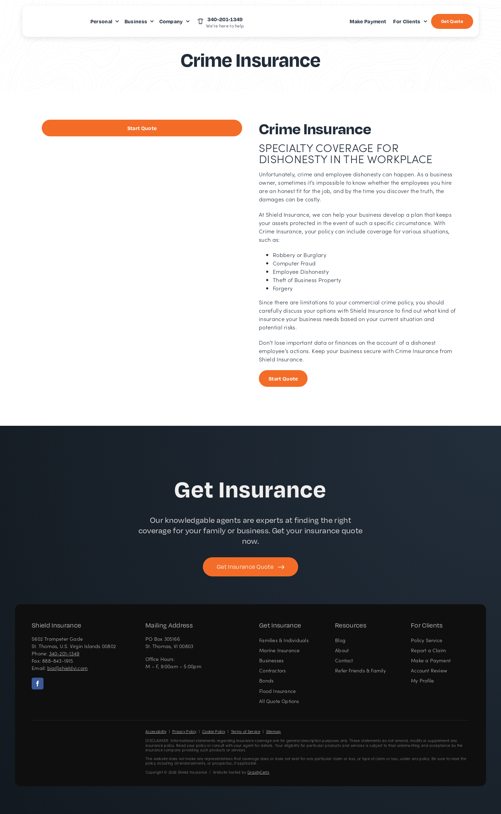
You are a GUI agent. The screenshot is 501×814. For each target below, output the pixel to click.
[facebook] (37, 683)
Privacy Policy (184, 731)
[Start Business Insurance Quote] (142, 128)
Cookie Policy (213, 731)
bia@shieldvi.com (67, 667)
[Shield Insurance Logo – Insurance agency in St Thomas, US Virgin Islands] (52, 740)
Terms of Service (245, 731)
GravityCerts (258, 772)
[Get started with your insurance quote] (250, 566)
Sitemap (273, 731)
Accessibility (155, 731)
